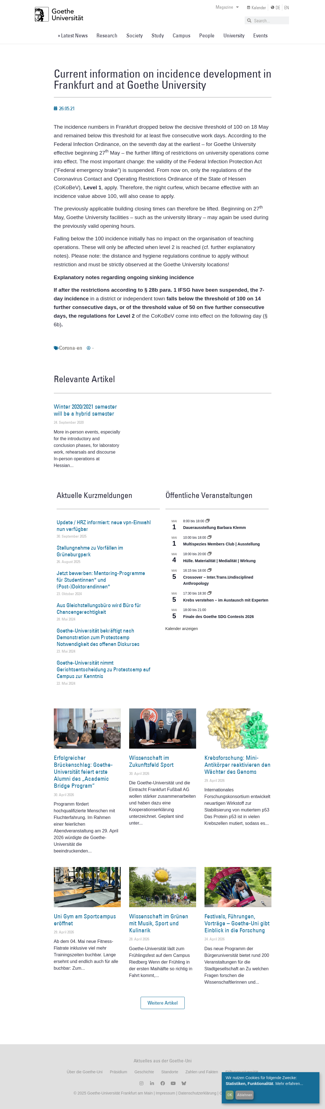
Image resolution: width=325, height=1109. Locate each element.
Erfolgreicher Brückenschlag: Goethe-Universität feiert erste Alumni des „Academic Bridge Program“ (83, 772)
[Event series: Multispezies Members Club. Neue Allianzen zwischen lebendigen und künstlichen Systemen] (209, 538)
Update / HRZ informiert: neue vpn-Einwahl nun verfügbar (104, 526)
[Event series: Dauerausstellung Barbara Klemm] (208, 521)
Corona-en (70, 347)
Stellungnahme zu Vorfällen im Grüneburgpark (90, 551)
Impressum (165, 1093)
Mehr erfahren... (289, 1083)
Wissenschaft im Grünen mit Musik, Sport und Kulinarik (158, 923)
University (233, 35)
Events (260, 35)
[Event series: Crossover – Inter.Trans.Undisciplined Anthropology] (209, 571)
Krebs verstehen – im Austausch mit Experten (225, 600)
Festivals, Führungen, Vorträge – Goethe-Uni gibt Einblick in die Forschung (236, 923)
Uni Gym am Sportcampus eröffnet (85, 919)
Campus (181, 35)
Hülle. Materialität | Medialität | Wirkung (219, 561)
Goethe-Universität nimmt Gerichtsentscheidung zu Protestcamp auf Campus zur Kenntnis (103, 669)
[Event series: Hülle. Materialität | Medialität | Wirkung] (209, 554)
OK (229, 1094)
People (207, 35)
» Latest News (73, 35)
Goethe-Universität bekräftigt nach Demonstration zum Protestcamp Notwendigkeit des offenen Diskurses (98, 637)
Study (157, 35)
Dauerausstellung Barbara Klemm (214, 527)
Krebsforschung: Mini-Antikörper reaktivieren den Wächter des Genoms (237, 764)
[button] (163, 1003)
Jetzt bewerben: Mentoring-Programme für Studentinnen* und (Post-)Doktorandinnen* (101, 579)
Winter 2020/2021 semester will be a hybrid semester (85, 410)
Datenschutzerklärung (197, 1093)
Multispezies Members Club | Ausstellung (221, 544)
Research (107, 35)
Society (134, 35)
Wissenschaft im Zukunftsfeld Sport (151, 761)
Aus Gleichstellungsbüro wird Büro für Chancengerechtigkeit (99, 608)
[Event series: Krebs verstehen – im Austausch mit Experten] (209, 593)
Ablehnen (244, 1094)
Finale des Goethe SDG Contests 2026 (218, 616)
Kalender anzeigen (181, 628)
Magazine (227, 7)
